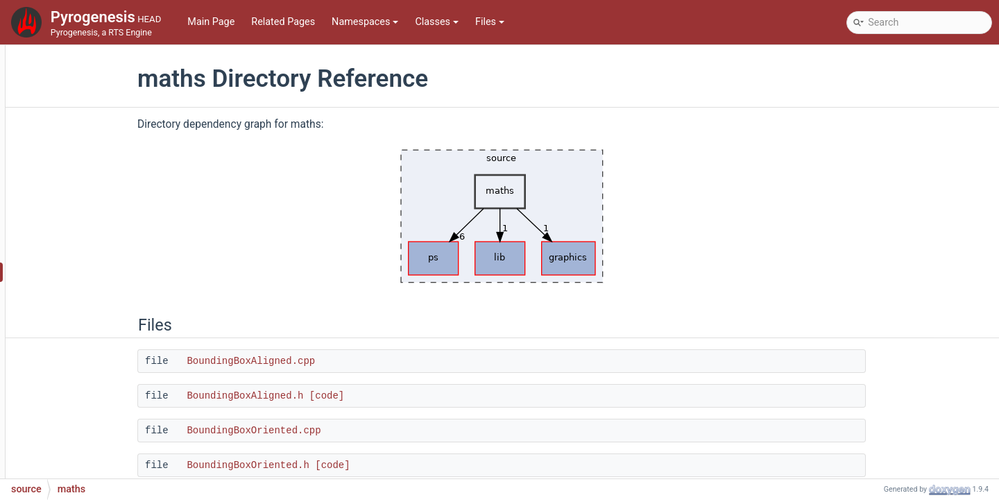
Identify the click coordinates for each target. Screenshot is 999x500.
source (62, 126)
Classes (437, 22)
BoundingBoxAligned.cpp (335, 361)
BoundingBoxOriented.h (332, 465)
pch (66, 334)
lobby (70, 251)
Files (489, 22)
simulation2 (84, 438)
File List (53, 105)
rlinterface (80, 397)
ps (63, 355)
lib (63, 230)
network (76, 313)
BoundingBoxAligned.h (329, 395)
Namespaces (365, 22)
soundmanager (91, 459)
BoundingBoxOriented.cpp (338, 430)
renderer (76, 376)
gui (65, 188)
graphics (77, 168)
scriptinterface (90, 418)
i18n (68, 209)
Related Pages (283, 22)
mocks (73, 293)
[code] (411, 395)
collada (74, 147)
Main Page (210, 22)
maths (72, 272)
